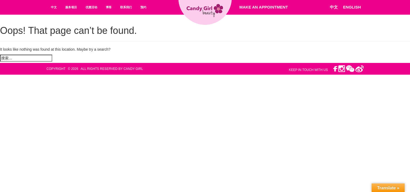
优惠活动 (91, 7)
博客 (109, 7)
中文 (54, 7)
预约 (143, 7)
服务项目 (71, 7)
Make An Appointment (263, 7)
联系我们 (126, 7)
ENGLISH (352, 7)
